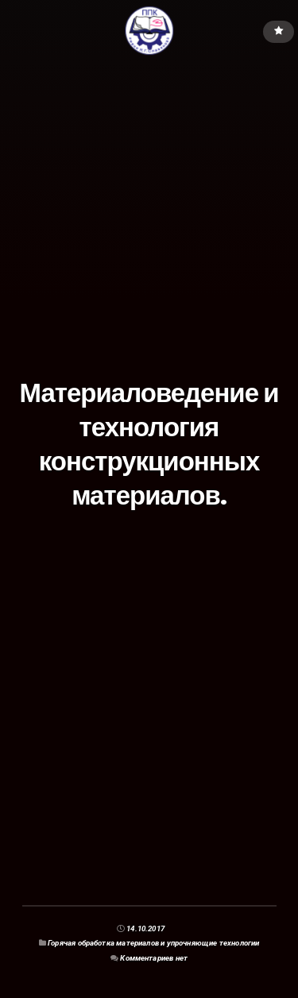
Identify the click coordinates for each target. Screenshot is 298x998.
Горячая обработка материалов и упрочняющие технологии (153, 942)
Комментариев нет (154, 958)
